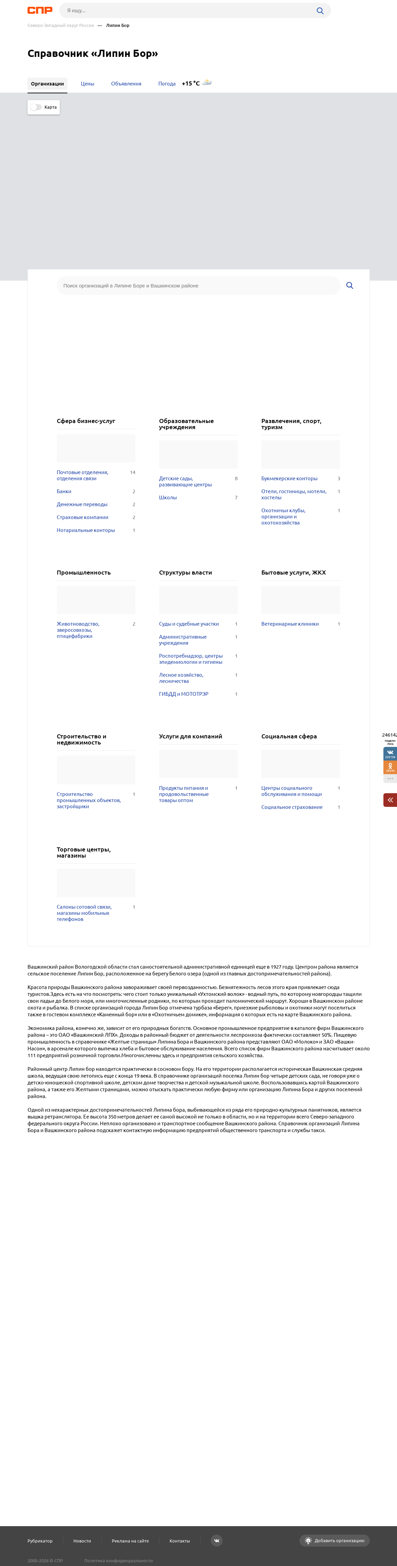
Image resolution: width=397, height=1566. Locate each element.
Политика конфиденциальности (118, 1560)
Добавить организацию (339, 1540)
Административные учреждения (198, 488)
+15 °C (191, 83)
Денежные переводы (96, 352)
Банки (96, 339)
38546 (390, 770)
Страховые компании (96, 365)
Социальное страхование (300, 655)
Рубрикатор (40, 1541)
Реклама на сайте (130, 1541)
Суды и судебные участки (198, 472)
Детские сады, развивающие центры (198, 330)
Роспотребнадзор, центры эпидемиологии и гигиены (198, 507)
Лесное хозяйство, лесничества (198, 526)
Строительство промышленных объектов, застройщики (96, 648)
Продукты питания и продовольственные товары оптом (198, 642)
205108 (390, 757)
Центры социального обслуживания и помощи (300, 639)
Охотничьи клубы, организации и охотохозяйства (300, 365)
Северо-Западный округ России (61, 25)
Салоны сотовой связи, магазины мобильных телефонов (96, 761)
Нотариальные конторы (96, 378)
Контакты (180, 1541)
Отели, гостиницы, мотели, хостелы (300, 342)
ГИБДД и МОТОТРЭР (198, 542)
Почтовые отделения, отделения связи (96, 323)
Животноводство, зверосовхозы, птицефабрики (96, 478)
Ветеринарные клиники (300, 472)
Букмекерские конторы (300, 327)
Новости (82, 1541)
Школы (198, 346)
